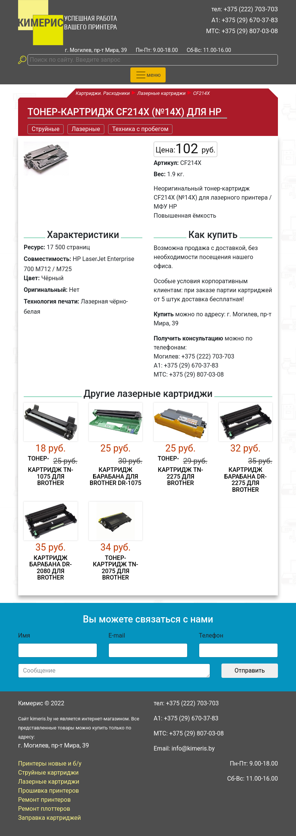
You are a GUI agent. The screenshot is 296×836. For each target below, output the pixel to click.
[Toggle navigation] (147, 74)
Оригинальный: (45, 289)
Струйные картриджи (48, 772)
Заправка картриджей (49, 817)
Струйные (46, 129)
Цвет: (32, 278)
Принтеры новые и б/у (49, 763)
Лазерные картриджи (48, 781)
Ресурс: (34, 247)
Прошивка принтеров (48, 790)
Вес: (160, 174)
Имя (24, 635)
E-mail (116, 635)
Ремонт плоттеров (44, 808)
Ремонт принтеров (44, 799)
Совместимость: (47, 258)
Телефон (211, 635)
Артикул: (166, 162)
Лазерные (86, 129)
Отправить (250, 670)
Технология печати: (51, 301)
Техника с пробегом (140, 129)
